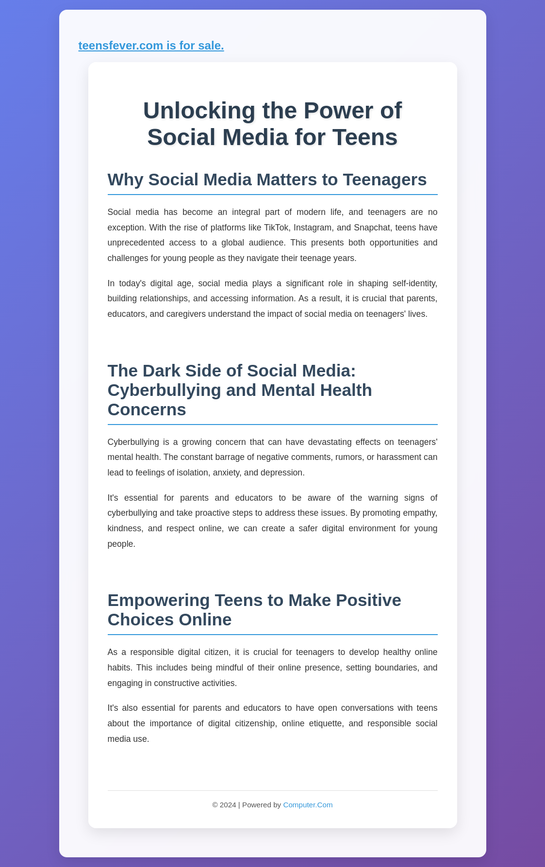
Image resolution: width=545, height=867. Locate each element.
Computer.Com (307, 805)
